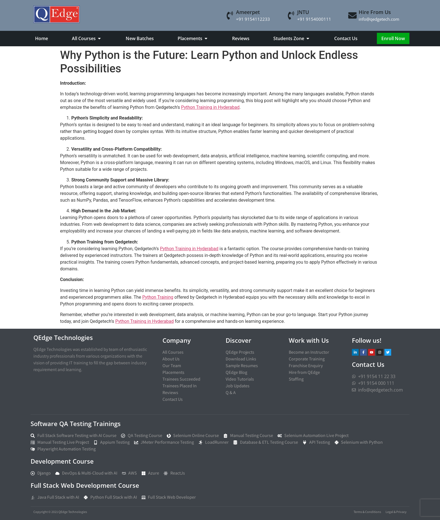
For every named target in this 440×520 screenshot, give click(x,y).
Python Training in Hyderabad (210, 107)
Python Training (157, 297)
